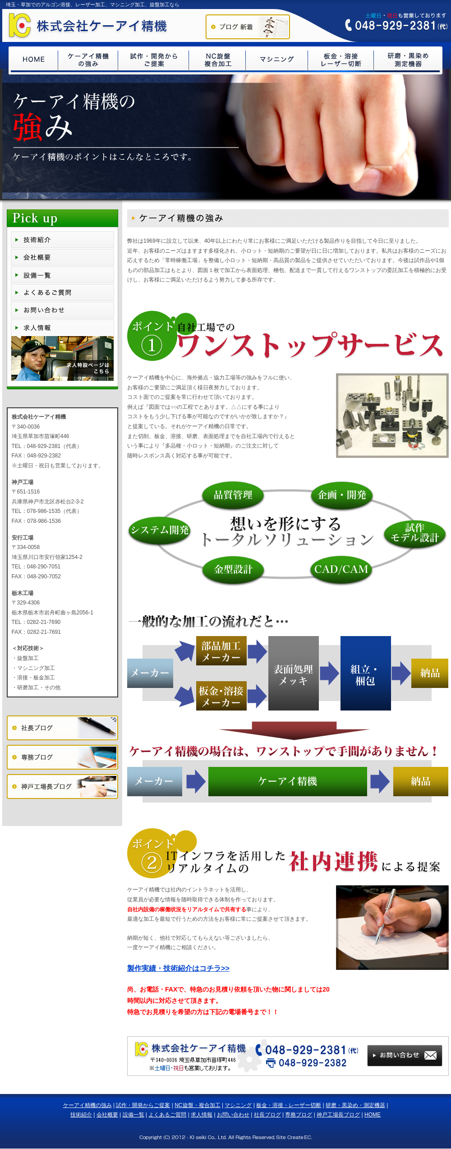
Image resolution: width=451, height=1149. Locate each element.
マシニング (238, 1105)
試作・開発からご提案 (143, 1105)
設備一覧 (133, 1115)
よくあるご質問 (167, 1115)
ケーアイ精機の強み (87, 1105)
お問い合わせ (233, 1115)
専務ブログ (298, 1115)
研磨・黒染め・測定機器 (355, 1105)
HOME (372, 1115)
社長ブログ (267, 1115)
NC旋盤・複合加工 (197, 1105)
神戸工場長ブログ (338, 1115)
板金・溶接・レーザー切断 (288, 1105)
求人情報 (201, 1115)
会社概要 (107, 1115)
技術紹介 (81, 1115)
